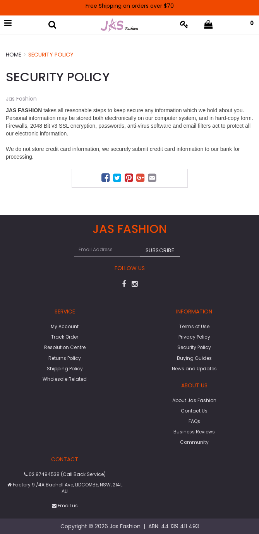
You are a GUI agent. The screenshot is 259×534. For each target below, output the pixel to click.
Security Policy (51, 54)
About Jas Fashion (194, 400)
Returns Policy (64, 358)
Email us (65, 505)
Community (194, 442)
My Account (65, 326)
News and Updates (194, 368)
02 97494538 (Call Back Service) (65, 474)
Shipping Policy (65, 368)
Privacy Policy (194, 337)
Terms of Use (194, 326)
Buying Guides (194, 358)
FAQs (194, 421)
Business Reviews (194, 431)
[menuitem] (106, 179)
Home (13, 54)
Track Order (64, 337)
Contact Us (194, 410)
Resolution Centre (65, 347)
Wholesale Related (65, 379)
